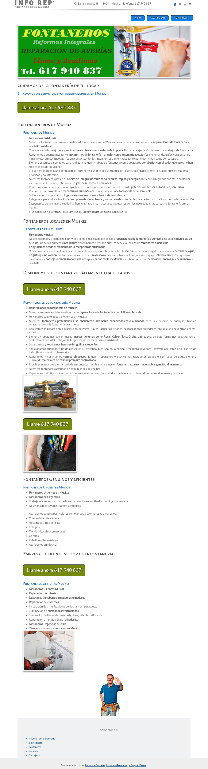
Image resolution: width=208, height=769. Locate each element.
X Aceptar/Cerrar (137, 765)
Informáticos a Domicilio (42, 738)
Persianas (34, 751)
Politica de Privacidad (117, 765)
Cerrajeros (34, 755)
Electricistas (35, 742)
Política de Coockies (95, 765)
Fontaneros (35, 747)
